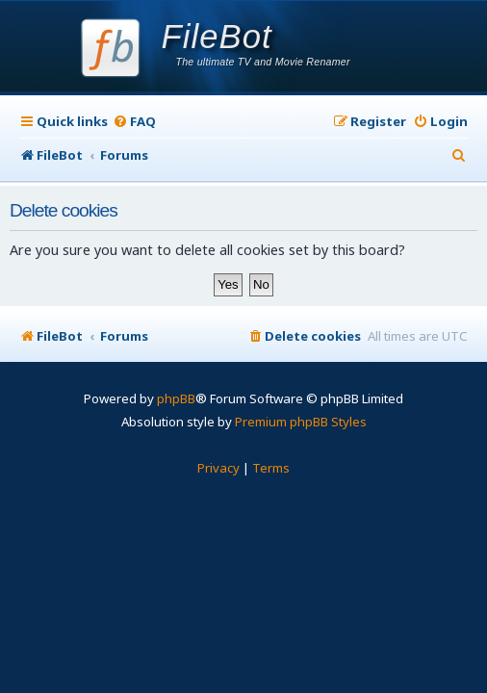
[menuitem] (134, 122)
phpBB (176, 398)
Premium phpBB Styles (301, 421)
